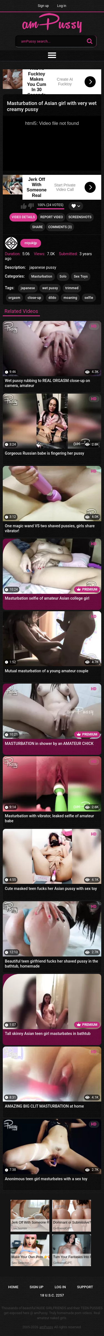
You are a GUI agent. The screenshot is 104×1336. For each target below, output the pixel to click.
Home (13, 1287)
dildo (52, 298)
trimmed (72, 288)
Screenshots (80, 217)
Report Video (51, 217)
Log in (61, 6)
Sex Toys (81, 276)
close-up (34, 298)
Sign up (43, 6)
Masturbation (41, 276)
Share (37, 227)
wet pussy (50, 288)
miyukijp (30, 243)
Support (85, 1287)
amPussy (46, 1327)
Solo (63, 276)
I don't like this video (31, 206)
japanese (28, 288)
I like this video (24, 206)
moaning (70, 298)
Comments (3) (60, 227)
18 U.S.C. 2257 (52, 1295)
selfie (89, 298)
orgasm (15, 298)
